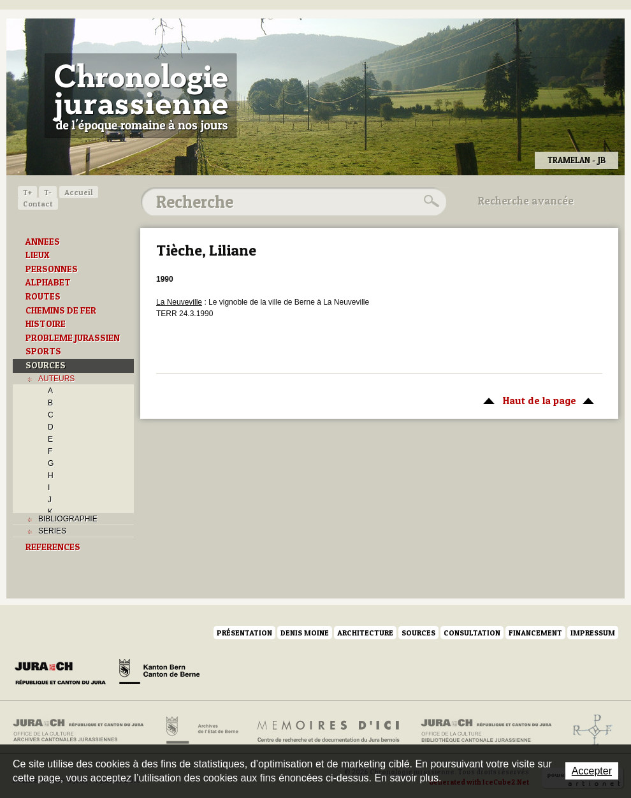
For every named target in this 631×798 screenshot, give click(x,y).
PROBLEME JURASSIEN (72, 338)
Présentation (244, 632)
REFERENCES (52, 547)
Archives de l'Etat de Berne (201, 730)
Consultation (472, 632)
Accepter (592, 770)
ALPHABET (48, 282)
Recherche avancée (526, 200)
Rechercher (429, 201)
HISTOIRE (45, 324)
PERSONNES (51, 269)
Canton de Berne (159, 674)
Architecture (365, 632)
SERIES (52, 530)
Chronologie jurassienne (140, 96)
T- (48, 192)
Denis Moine (304, 632)
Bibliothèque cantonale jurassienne (486, 730)
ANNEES (42, 241)
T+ (27, 192)
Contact (38, 203)
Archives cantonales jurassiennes (83, 730)
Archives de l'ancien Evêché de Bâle (588, 730)
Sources (418, 632)
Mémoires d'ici (329, 730)
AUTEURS (56, 378)
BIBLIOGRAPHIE (68, 518)
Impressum (592, 632)
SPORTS (43, 351)
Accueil (78, 192)
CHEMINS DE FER (60, 310)
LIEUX (37, 255)
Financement (535, 632)
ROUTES (43, 296)
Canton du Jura (64, 674)
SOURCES (45, 365)
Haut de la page (536, 400)
